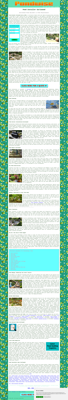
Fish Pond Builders (32, 379)
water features (35, 28)
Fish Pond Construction (42, 379)
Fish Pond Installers (54, 379)
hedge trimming (46, 315)
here (30, 373)
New (17, 391)
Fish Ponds (45, 380)
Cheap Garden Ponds (51, 375)
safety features (40, 36)
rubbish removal (54, 317)
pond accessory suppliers (37, 202)
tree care (16, 318)
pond (53, 25)
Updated (20, 391)
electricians (39, 316)
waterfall (35, 201)
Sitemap (10, 391)
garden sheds (28, 318)
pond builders (48, 92)
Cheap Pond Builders (13, 380)
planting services (43, 318)
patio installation (31, 315)
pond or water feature (54, 62)
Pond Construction (24, 378)
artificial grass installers (20, 317)
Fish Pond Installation (24, 375)
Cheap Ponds (39, 380)
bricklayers (56, 318)
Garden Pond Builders (35, 375)
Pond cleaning (36, 117)
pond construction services (42, 338)
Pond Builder (53, 378)
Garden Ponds (15, 375)
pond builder (56, 18)
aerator (32, 137)
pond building (25, 74)
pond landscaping (41, 333)
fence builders (53, 316)
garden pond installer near (47, 353)
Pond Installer (16, 379)
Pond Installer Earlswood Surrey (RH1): (18, 15)
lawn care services (38, 317)
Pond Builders (14, 391)
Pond (10, 89)
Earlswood (29, 89)
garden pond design (26, 326)
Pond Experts (23, 391)
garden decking (25, 316)
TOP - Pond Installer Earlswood (16, 383)
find (12, 364)
